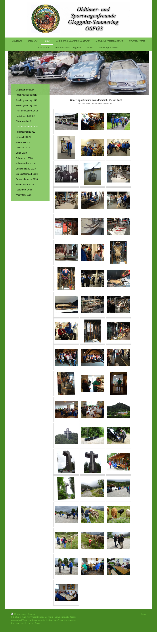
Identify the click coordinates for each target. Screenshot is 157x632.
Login (143, 613)
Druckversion (19, 613)
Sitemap (31, 613)
